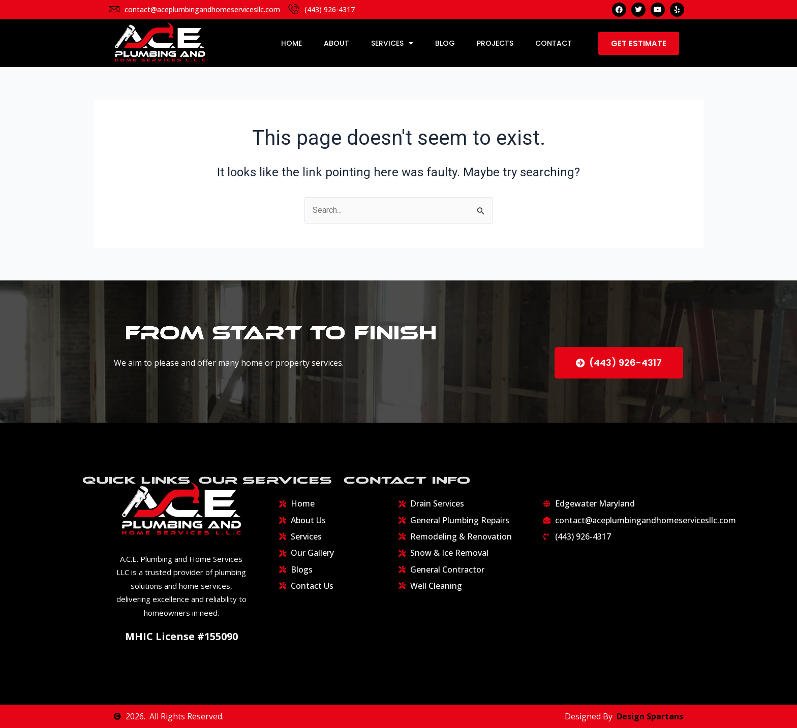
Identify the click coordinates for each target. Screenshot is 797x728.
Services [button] (392, 43)
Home (291, 43)
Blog (445, 43)
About (336, 43)
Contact (553, 43)
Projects (495, 43)
